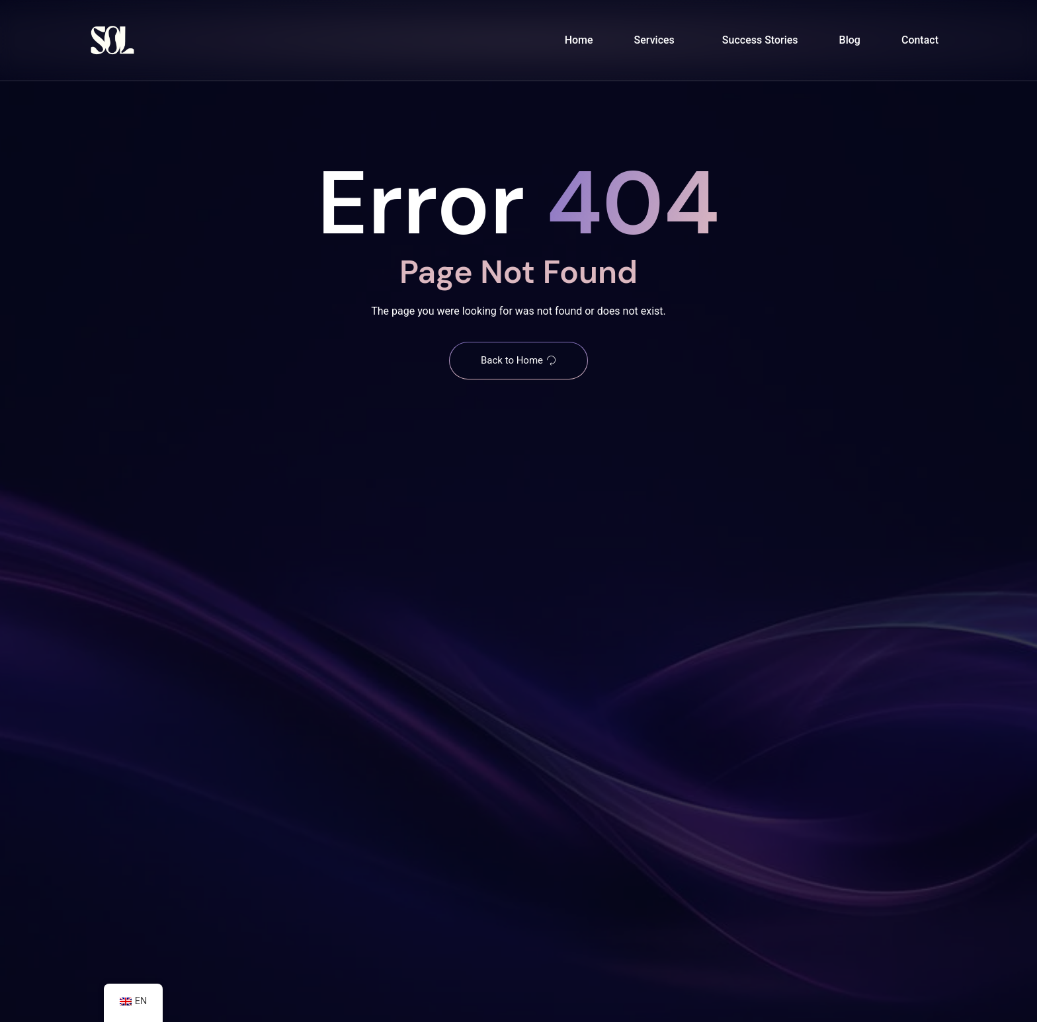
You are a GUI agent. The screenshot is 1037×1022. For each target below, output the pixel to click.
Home (579, 40)
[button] (657, 40)
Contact (919, 40)
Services (654, 40)
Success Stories (760, 40)
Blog (849, 40)
